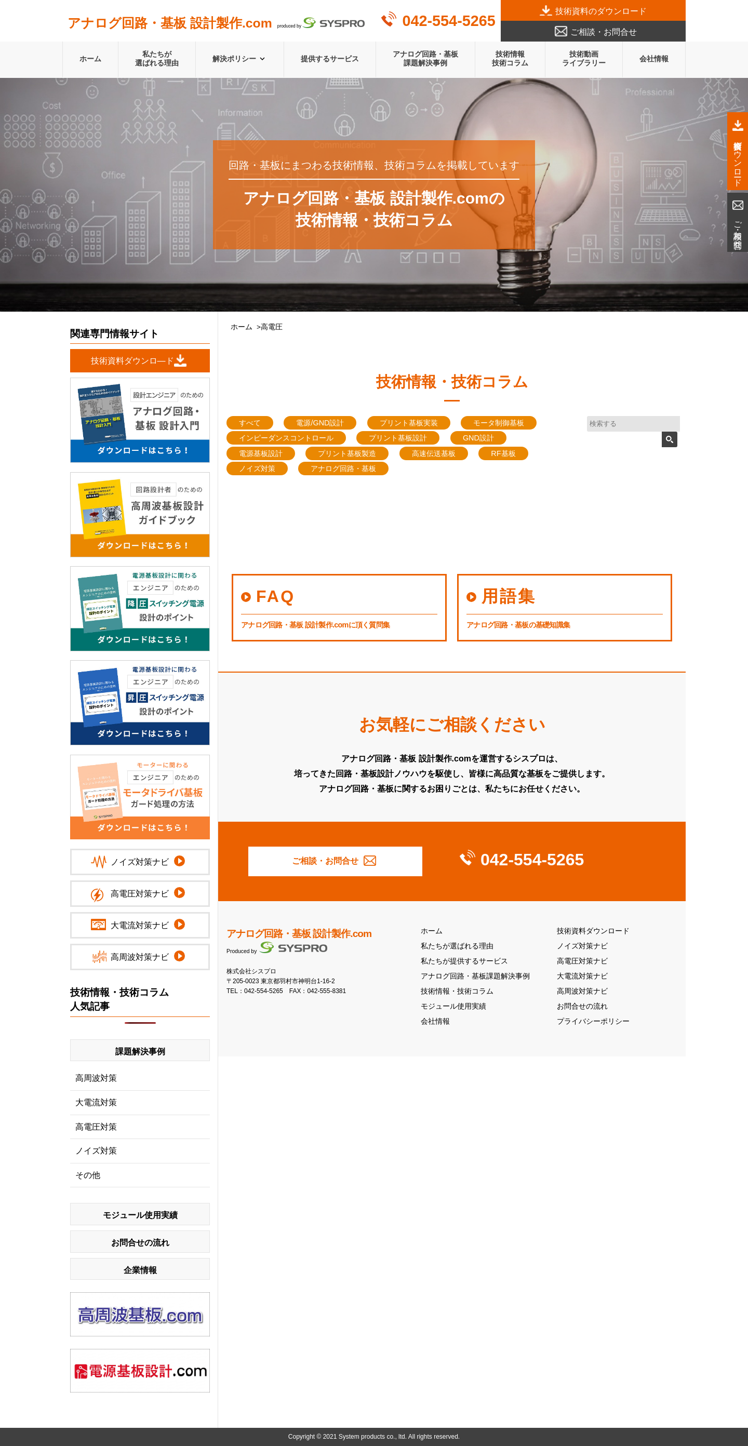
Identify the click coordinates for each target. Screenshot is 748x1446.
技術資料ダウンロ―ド (132, 360)
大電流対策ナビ (582, 976)
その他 (87, 1175)
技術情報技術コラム (510, 58)
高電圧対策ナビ (582, 961)
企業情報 (140, 1270)
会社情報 (654, 59)
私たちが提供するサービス (464, 961)
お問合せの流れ (582, 1006)
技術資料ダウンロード (593, 931)
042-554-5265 (448, 20)
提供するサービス (330, 59)
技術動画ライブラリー (584, 58)
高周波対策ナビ (582, 991)
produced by (216, 23)
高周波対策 (96, 1078)
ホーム (90, 59)
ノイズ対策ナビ (582, 946)
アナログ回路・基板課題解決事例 (425, 58)
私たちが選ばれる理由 (157, 58)
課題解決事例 (140, 1051)
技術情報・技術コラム (457, 991)
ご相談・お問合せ (603, 32)
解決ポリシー (234, 59)
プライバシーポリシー (593, 1021)
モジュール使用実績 (453, 1006)
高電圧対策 (96, 1126)
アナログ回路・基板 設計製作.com (298, 933)
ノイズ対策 (96, 1150)
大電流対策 (96, 1102)
